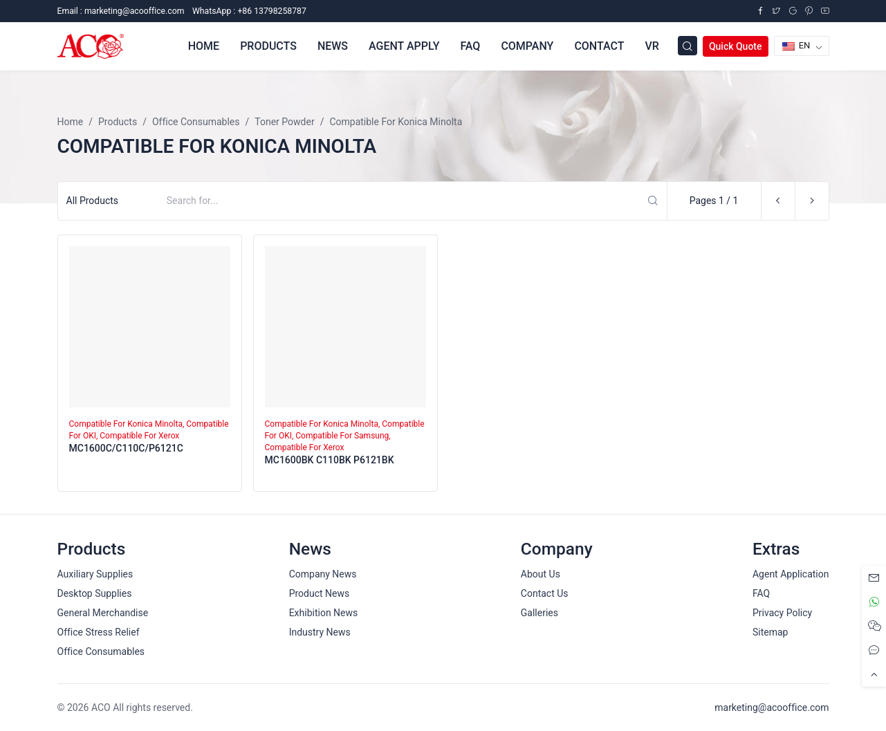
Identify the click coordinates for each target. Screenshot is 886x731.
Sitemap (770, 632)
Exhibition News (323, 612)
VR (651, 46)
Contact (599, 46)
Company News (323, 574)
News (332, 46)
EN (796, 45)
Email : (121, 11)
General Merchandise (103, 612)
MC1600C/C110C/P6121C (126, 448)
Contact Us (545, 593)
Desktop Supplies (94, 593)
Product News (319, 593)
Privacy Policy (782, 612)
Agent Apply (404, 46)
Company (527, 46)
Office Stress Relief (98, 632)
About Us (540, 574)
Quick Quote (735, 46)
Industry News (320, 632)
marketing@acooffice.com (771, 707)
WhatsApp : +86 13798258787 (249, 11)
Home (203, 46)
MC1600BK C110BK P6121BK (329, 459)
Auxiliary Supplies (95, 574)
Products (268, 46)
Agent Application (791, 574)
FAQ (470, 46)
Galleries (539, 612)
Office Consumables (101, 651)
